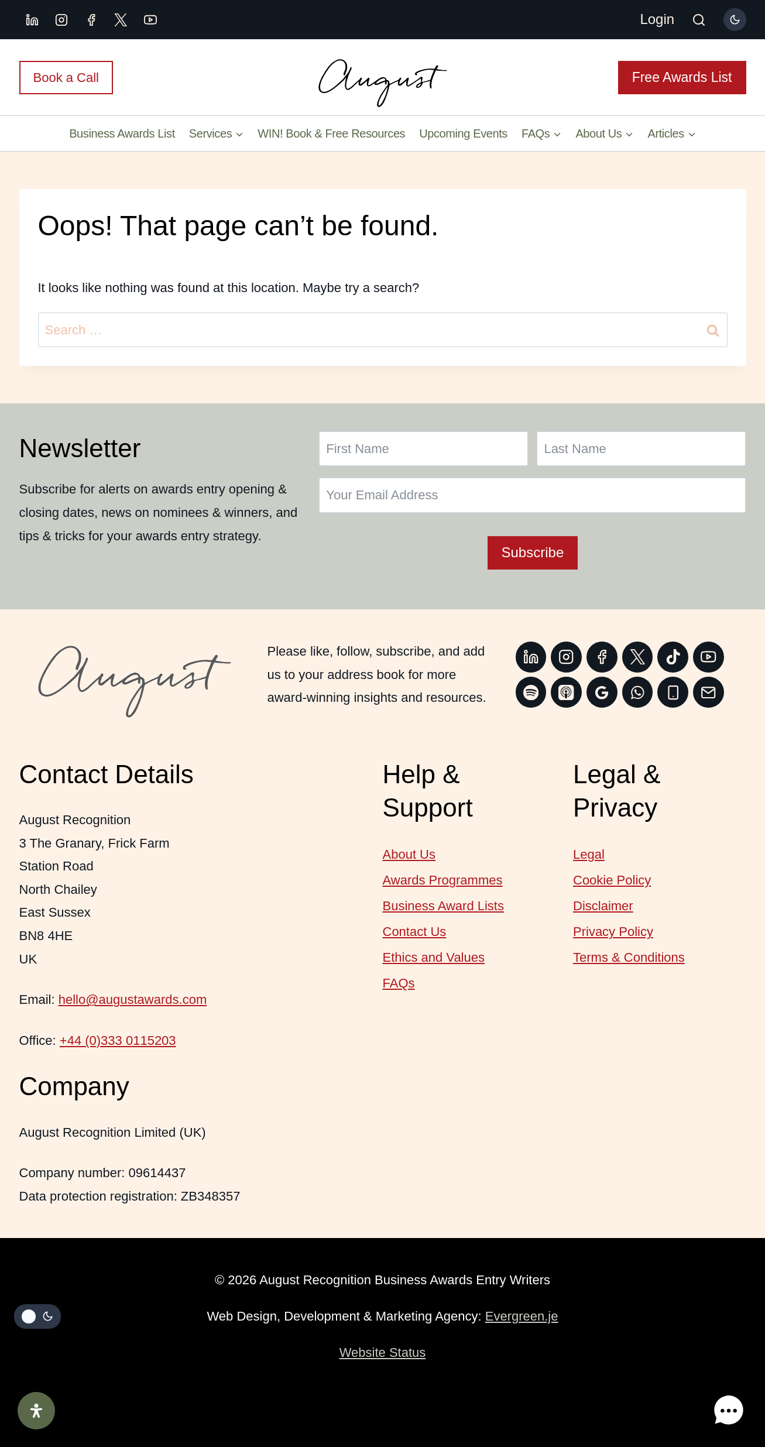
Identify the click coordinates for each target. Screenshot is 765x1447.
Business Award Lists (443, 906)
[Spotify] (531, 692)
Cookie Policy (612, 880)
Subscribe (533, 552)
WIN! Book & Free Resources (331, 133)
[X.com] (120, 20)
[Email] (708, 692)
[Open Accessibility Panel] (36, 1410)
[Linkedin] (32, 20)
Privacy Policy (613, 931)
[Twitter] (637, 657)
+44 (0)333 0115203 (118, 1040)
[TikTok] (672, 657)
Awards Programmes (443, 880)
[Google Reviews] (602, 692)
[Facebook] (91, 20)
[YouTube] (150, 20)
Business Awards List (122, 133)
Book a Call (66, 77)
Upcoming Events (463, 133)
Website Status (382, 1352)
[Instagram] (61, 20)
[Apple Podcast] (566, 692)
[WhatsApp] (637, 692)
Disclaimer (603, 906)
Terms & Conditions (629, 957)
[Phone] (672, 692)
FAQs (399, 983)
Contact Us (415, 931)
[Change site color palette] (734, 19)
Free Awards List (682, 77)
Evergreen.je (521, 1316)
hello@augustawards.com (133, 999)
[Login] (657, 19)
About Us (409, 854)
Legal (589, 854)
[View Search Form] (699, 21)
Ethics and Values (434, 957)
